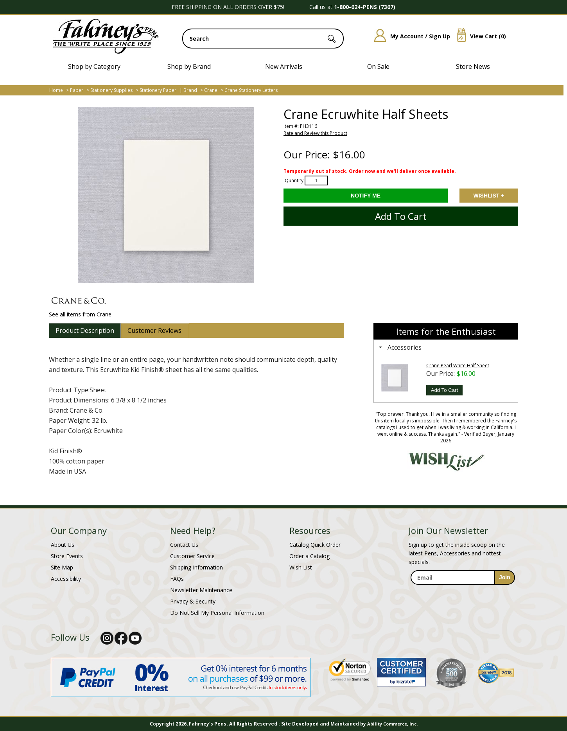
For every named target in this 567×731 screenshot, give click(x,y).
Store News (473, 66)
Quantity (294, 180)
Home (56, 90)
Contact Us (184, 544)
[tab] (85, 330)
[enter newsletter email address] (463, 577)
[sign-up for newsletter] (504, 577)
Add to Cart (401, 216)
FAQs (177, 578)
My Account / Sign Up (409, 36)
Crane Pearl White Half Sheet (457, 365)
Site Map (62, 567)
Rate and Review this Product (315, 133)
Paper (76, 90)
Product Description (85, 330)
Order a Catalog (309, 556)
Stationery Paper (158, 90)
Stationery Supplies (111, 90)
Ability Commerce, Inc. (392, 724)
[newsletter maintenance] (462, 593)
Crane (210, 90)
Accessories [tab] (399, 347)
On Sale (378, 66)
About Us (62, 544)
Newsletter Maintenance (201, 590)
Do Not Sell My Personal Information (217, 612)
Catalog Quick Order (315, 544)
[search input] (263, 38)
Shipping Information (196, 567)
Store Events (67, 556)
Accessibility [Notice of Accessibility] (66, 578)
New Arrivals (283, 66)
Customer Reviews (154, 330)
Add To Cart (444, 390)
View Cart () (478, 36)
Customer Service (192, 556)
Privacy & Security (192, 601)
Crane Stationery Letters (251, 90)
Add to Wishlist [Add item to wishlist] (489, 195)
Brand (190, 90)
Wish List (300, 567)
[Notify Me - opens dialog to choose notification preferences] (366, 196)
